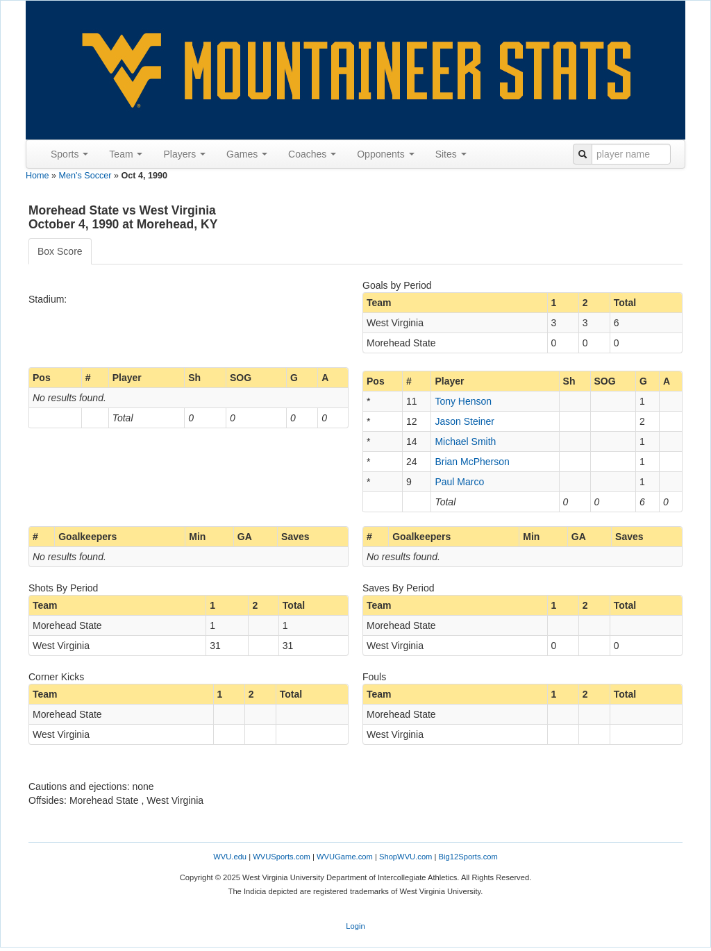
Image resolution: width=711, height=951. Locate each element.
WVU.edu (229, 856)
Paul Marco (459, 481)
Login (355, 926)
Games (246, 154)
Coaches (312, 154)
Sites (451, 154)
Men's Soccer (85, 175)
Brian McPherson (472, 461)
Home (37, 175)
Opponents (385, 154)
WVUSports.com (281, 856)
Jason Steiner (464, 421)
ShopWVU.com (405, 856)
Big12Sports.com (468, 856)
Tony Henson (463, 401)
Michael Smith (465, 441)
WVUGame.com (345, 856)
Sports (69, 154)
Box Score (60, 251)
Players (184, 154)
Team (125, 154)
